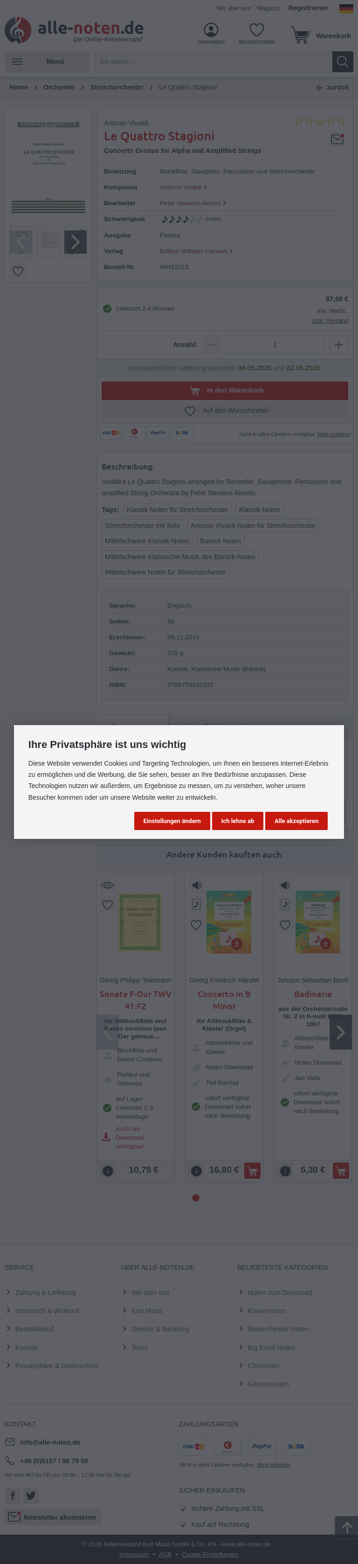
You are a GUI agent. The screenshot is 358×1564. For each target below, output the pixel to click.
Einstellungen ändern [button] (172, 820)
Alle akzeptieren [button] (296, 820)
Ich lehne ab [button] (238, 820)
